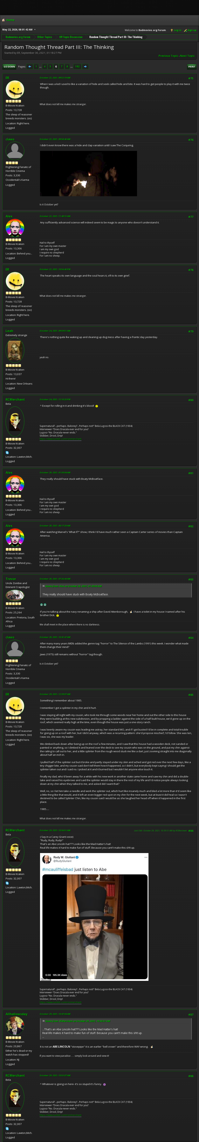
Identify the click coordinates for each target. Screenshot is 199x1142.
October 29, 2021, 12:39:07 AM (55, 694)
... (40, 66)
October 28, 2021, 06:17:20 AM (55, 525)
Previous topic (168, 56)
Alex (9, 216)
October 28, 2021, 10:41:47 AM (55, 637)
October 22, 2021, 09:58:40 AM (55, 139)
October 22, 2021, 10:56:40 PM (55, 269)
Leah (9, 331)
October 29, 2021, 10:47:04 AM (55, 1013)
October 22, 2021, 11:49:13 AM (55, 216)
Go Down (9, 66)
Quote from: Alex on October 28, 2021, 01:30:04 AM (73, 586)
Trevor (11, 579)
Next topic (187, 56)
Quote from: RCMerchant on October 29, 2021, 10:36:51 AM (77, 1021)
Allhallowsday (16, 1014)
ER (7, 78)
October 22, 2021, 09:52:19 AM (55, 77)
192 (77, 66)
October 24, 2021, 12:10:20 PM (55, 399)
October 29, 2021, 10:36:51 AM (55, 830)
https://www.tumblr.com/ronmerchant (60, 439)
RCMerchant (15, 399)
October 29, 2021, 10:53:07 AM (55, 1075)
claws (10, 139)
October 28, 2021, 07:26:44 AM (55, 578)
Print (191, 66)
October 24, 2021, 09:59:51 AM (55, 330)
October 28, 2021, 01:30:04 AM (55, 472)
